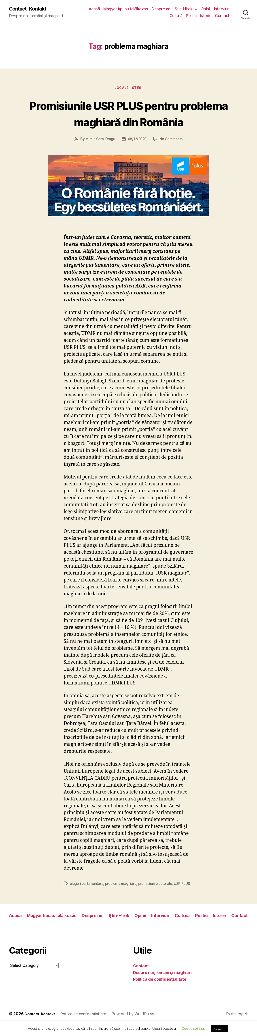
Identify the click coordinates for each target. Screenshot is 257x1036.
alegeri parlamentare (87, 884)
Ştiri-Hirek (203, 9)
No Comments (172, 140)
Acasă (113, 9)
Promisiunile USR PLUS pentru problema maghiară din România (128, 114)
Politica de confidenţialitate (159, 989)
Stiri (138, 89)
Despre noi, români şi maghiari (162, 982)
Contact (222, 15)
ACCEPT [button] (219, 1028)
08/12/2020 (137, 140)
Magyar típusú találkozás (144, 9)
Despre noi (180, 9)
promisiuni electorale (157, 884)
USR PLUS (184, 884)
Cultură (176, 15)
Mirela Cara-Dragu (99, 140)
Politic (191, 15)
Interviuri (158, 15)
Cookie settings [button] (193, 1028)
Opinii (224, 9)
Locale (121, 89)
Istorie (206, 15)
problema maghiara (122, 884)
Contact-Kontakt (29, 9)
